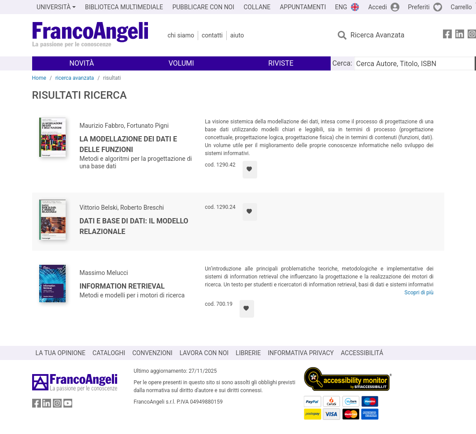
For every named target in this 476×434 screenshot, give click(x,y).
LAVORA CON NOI (204, 352)
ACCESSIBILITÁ (362, 352)
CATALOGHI (108, 352)
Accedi (377, 7)
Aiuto (237, 35)
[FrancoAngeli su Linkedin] (459, 35)
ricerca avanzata (74, 78)
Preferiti (419, 7)
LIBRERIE (248, 352)
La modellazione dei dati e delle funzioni (128, 144)
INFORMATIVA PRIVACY (301, 352)
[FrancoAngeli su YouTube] (67, 405)
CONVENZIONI (152, 352)
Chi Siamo (181, 35)
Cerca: (342, 63)
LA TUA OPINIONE (61, 352)
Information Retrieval (122, 286)
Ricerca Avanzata (378, 35)
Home (39, 78)
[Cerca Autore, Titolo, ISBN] (414, 63)
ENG (341, 7)
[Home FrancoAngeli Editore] (90, 35)
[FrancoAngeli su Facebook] (447, 35)
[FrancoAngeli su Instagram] (57, 405)
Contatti (212, 35)
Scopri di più (419, 292)
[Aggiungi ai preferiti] (250, 169)
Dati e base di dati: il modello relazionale (134, 226)
